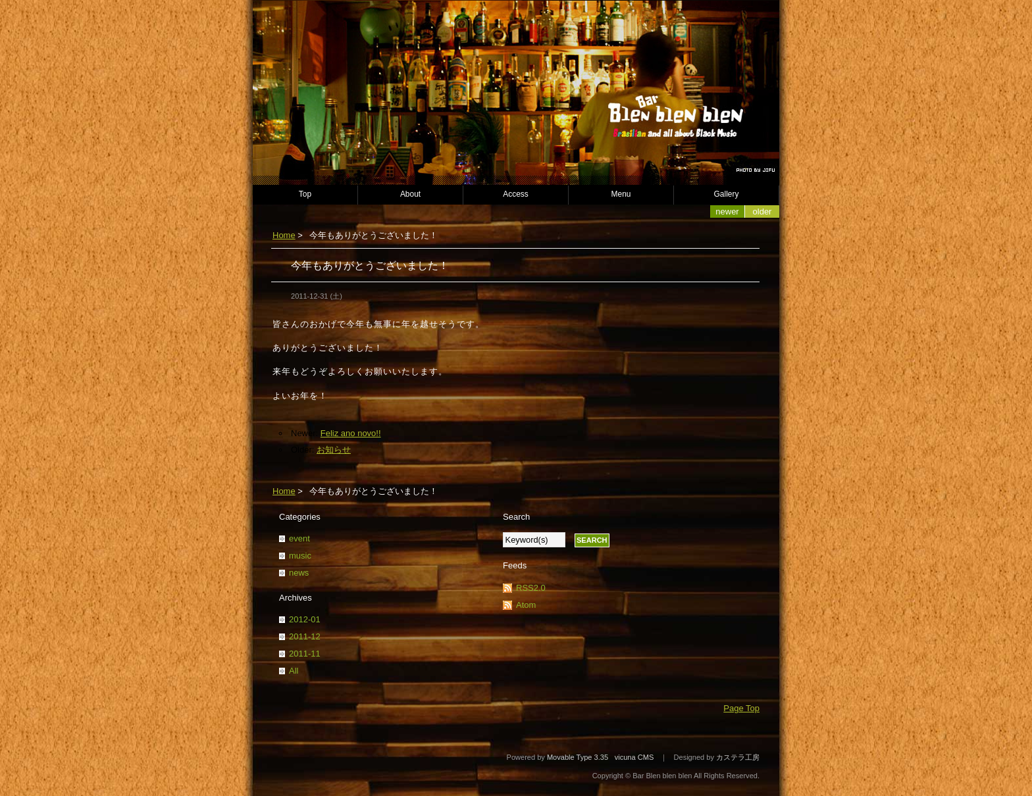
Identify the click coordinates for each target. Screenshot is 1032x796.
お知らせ (334, 450)
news (299, 573)
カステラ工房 (738, 757)
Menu (621, 194)
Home (284, 235)
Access (516, 194)
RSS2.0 (531, 588)
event (299, 538)
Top (305, 194)
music (300, 555)
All (293, 671)
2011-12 (305, 636)
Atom (526, 605)
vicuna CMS (634, 757)
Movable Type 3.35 (577, 757)
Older (762, 211)
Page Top (741, 708)
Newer (726, 211)
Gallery (726, 194)
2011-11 (305, 654)
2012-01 (305, 619)
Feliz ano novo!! (351, 433)
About (410, 194)
